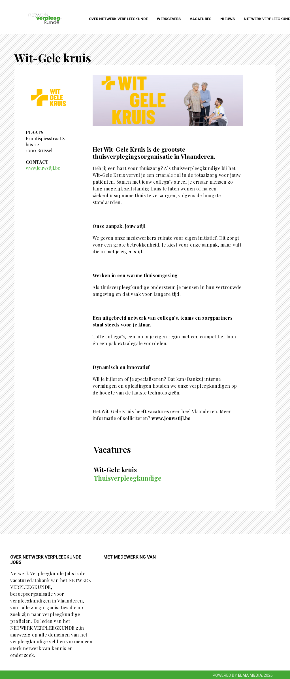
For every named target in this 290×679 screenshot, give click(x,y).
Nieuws (227, 19)
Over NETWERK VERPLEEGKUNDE (118, 19)
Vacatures (200, 19)
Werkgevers (169, 19)
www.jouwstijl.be (43, 168)
